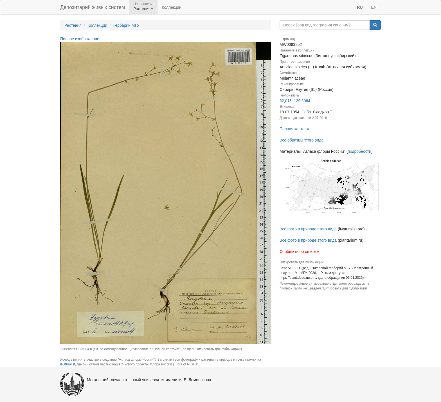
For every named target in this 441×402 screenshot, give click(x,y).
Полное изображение (79, 39)
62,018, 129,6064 (295, 100)
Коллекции (171, 7)
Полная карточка (295, 129)
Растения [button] (143, 8)
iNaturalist (67, 364)
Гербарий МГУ (126, 25)
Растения (73, 25)
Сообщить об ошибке (299, 251)
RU (360, 7)
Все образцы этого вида (301, 140)
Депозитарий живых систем (92, 7)
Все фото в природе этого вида (308, 229)
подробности (359, 151)
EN (374, 7)
